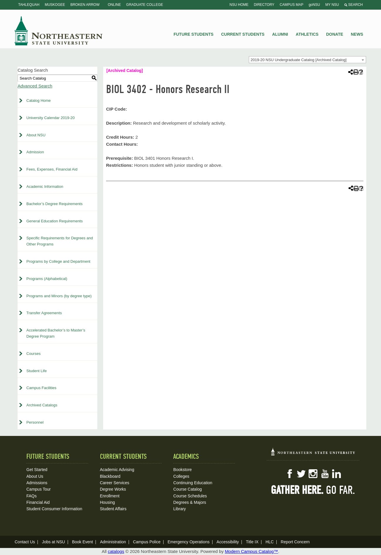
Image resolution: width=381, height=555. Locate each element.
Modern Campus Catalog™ (251, 551)
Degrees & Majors (189, 502)
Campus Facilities (41, 388)
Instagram (313, 473)
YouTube (324, 473)
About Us (34, 476)
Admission (35, 152)
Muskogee (55, 5)
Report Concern (295, 541)
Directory (264, 5)
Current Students (243, 34)
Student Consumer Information (54, 508)
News (357, 34)
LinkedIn (336, 473)
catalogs (116, 551)
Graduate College (144, 5)
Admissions (36, 482)
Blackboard (110, 476)
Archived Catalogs (41, 405)
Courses (33, 353)
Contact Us (25, 541)
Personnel (35, 422)
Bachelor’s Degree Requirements (54, 204)
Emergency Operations (189, 541)
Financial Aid (38, 502)
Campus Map (291, 5)
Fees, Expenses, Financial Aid (51, 169)
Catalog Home (38, 100)
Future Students (193, 34)
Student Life (36, 371)
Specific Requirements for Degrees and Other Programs (59, 241)
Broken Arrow (84, 5)
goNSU (314, 5)
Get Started (36, 469)
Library (179, 508)
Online (114, 5)
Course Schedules (190, 496)
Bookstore (182, 469)
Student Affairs (113, 508)
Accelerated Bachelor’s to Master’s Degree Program (55, 333)
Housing (107, 502)
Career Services (114, 482)
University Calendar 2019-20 (50, 118)
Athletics (307, 34)
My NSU (332, 5)
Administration (113, 541)
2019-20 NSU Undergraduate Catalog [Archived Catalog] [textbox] (298, 60)
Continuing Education (192, 482)
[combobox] (307, 59)
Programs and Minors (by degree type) (59, 296)
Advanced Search (35, 85)
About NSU (35, 135)
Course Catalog (187, 489)
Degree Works (113, 489)
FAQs (31, 496)
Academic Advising (117, 469)
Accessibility (228, 541)
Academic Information (44, 186)
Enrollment (110, 496)
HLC (270, 541)
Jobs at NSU (53, 541)
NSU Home (239, 5)
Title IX (252, 541)
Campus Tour (38, 489)
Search (353, 5)
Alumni (280, 34)
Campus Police (147, 541)
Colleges (181, 476)
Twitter (301, 473)
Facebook (289, 473)
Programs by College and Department (58, 261)
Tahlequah (28, 5)
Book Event (82, 541)
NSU (59, 30)
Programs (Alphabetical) (46, 278)
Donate (334, 34)
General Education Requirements (54, 221)
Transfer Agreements (44, 313)
